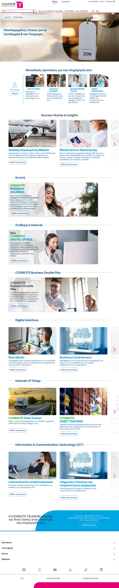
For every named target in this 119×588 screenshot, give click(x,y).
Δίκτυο (102, 1)
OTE (22, 578)
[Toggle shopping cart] (94, 11)
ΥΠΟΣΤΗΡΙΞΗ (69, 11)
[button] (114, 144)
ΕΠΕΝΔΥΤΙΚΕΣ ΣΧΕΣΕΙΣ (90, 578)
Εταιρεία (109, 1)
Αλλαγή (15, 93)
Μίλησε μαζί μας (89, 525)
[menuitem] (24, 570)
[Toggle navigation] (96, 11)
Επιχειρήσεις (65, 1)
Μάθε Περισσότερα (18, 162)
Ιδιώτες (54, 1)
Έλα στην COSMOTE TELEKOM (50, 11)
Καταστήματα (93, 1)
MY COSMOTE (82, 11)
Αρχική (7, 17)
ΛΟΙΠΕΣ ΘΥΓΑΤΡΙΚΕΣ (53, 578)
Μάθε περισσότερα (19, 213)
